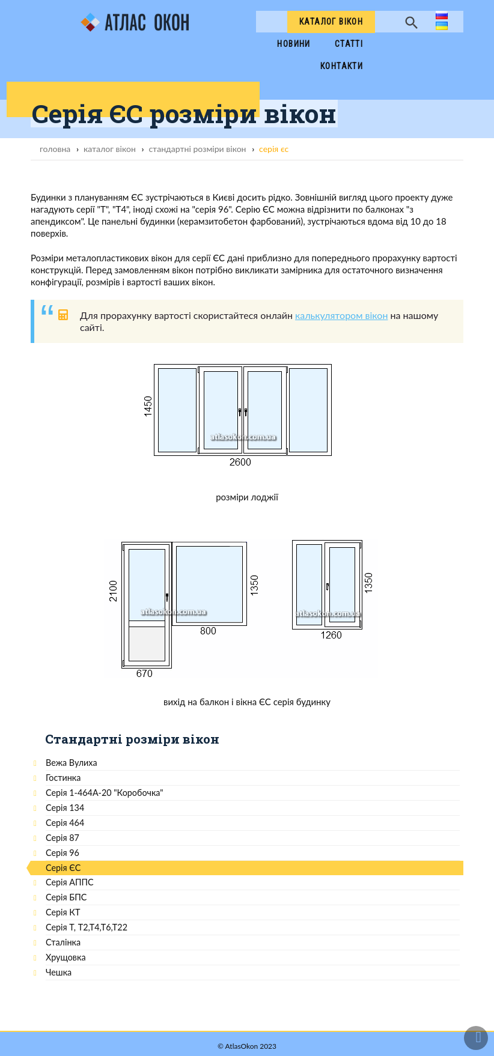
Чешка (59, 972)
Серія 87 (62, 838)
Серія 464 (65, 823)
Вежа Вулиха (71, 762)
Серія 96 (62, 853)
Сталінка (63, 942)
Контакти (341, 66)
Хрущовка (66, 957)
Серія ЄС (63, 868)
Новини (293, 44)
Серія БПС (66, 897)
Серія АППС (70, 882)
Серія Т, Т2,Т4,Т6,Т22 (86, 927)
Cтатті (349, 44)
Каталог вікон (331, 21)
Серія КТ (63, 912)
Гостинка (63, 777)
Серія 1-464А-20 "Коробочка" (104, 792)
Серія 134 (65, 808)
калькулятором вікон (341, 315)
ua (440, 27)
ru (440, 16)
